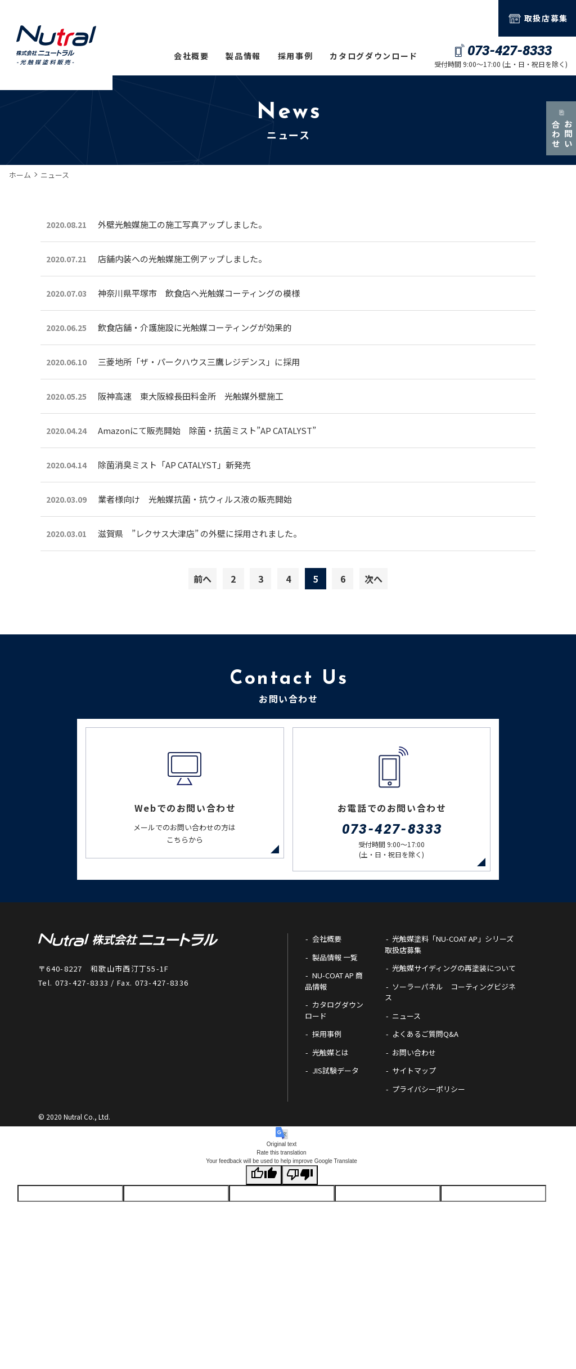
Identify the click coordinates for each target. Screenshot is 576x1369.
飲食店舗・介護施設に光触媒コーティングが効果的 (194, 327)
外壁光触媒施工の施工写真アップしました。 (182, 224)
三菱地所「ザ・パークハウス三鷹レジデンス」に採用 (199, 362)
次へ (373, 578)
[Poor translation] (300, 1200)
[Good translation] (264, 1200)
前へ (203, 578)
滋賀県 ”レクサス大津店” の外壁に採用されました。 (200, 533)
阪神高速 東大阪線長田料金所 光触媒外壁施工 (191, 396)
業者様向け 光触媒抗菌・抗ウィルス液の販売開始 (195, 499)
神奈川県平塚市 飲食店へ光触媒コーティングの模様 (199, 293)
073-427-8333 (82, 1007)
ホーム (20, 174)
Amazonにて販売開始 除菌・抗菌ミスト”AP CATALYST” (207, 430)
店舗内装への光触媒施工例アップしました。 (182, 259)
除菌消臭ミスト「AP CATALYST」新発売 (174, 465)
